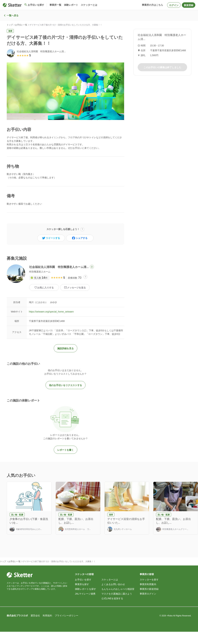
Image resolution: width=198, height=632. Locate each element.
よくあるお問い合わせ (113, 584)
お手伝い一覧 (21, 25)
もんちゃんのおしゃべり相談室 (117, 589)
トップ (10, 25)
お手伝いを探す (83, 580)
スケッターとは (109, 580)
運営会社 (35, 616)
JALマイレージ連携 (85, 594)
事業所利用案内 (148, 584)
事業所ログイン (148, 594)
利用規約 (47, 616)
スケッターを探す (149, 580)
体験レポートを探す (85, 589)
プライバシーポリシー (66, 616)
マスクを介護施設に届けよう (116, 594)
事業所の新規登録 (149, 589)
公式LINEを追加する (112, 598)
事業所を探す (82, 584)
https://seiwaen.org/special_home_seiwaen (51, 312)
